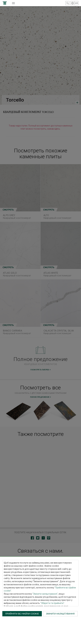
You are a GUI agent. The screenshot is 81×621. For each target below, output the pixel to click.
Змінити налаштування (60, 613)
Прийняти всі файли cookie (22, 613)
